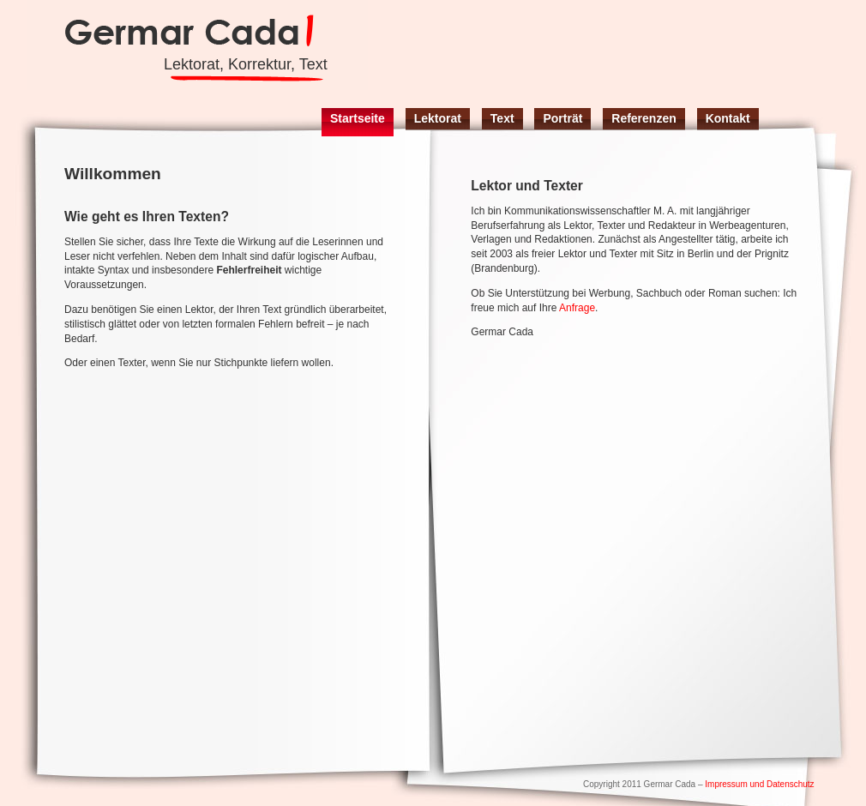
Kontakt (728, 118)
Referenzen (643, 118)
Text (502, 118)
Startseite (357, 118)
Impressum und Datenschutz (759, 784)
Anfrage (577, 308)
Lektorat (437, 118)
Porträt (562, 118)
